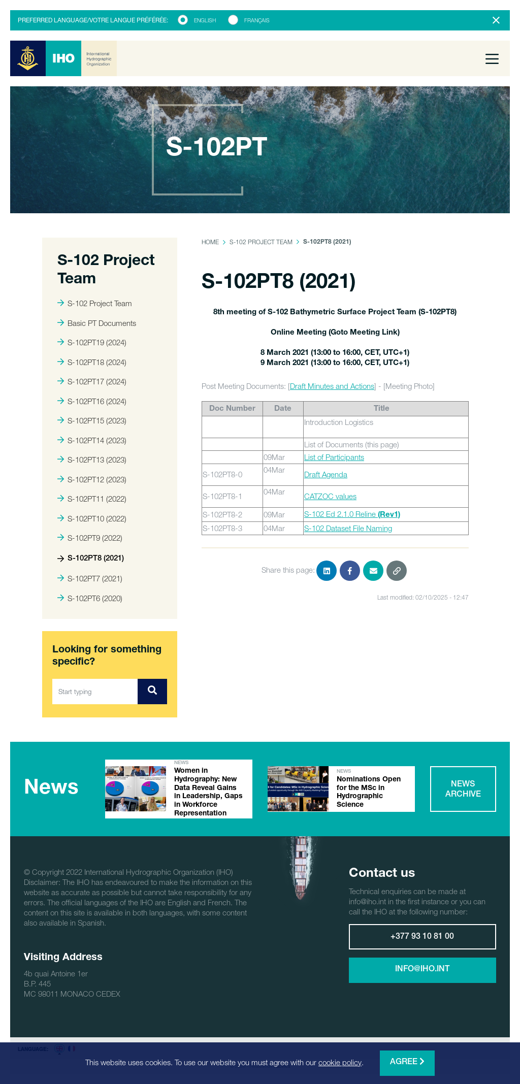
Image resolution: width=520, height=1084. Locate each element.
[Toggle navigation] (492, 58)
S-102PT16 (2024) (91, 401)
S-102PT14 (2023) (91, 440)
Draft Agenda (325, 474)
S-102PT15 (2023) (91, 420)
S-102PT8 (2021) (90, 559)
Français (257, 20)
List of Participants (334, 457)
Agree (407, 1062)
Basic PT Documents (96, 322)
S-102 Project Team (94, 303)
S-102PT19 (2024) (91, 342)
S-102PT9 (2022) (89, 537)
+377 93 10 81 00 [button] (422, 937)
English (205, 20)
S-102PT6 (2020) (89, 598)
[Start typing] (95, 691)
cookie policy (340, 1062)
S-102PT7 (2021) (89, 578)
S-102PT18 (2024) (91, 362)
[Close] (496, 20)
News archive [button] (463, 790)
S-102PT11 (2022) (91, 498)
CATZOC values (330, 496)
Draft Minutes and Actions (332, 385)
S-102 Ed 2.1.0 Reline (352, 513)
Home (210, 242)
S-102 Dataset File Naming (348, 528)
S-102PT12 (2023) (91, 479)
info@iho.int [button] (422, 970)
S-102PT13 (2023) (91, 459)
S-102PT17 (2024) (91, 381)
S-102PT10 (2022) (91, 518)
